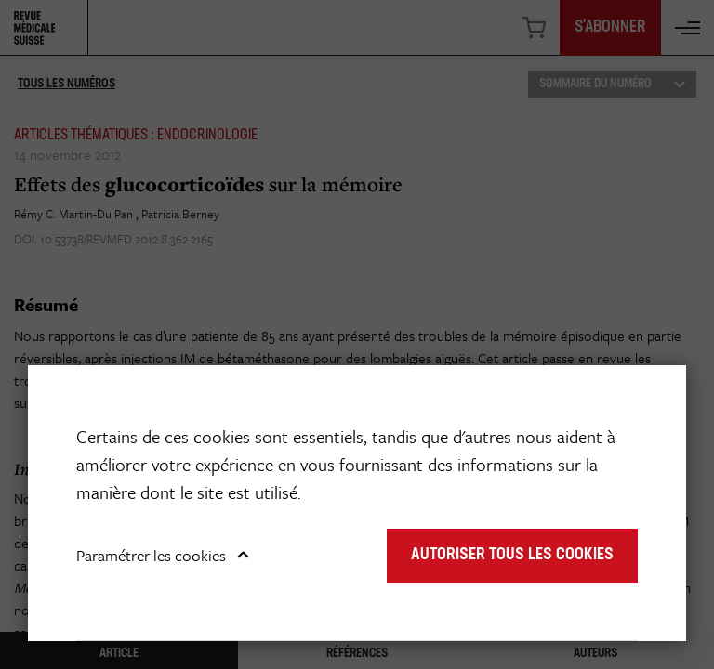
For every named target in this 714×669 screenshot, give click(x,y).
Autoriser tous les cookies (512, 555)
